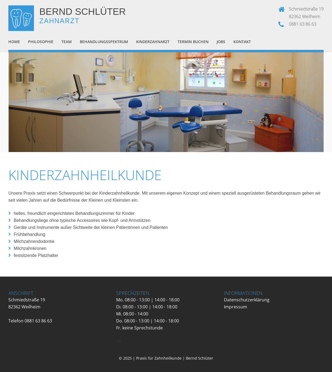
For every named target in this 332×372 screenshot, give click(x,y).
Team (66, 41)
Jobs (221, 41)
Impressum (235, 307)
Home (14, 41)
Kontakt (242, 41)
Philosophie (40, 41)
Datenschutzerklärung (246, 300)
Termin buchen (193, 41)
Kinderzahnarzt (153, 41)
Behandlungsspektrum (104, 41)
